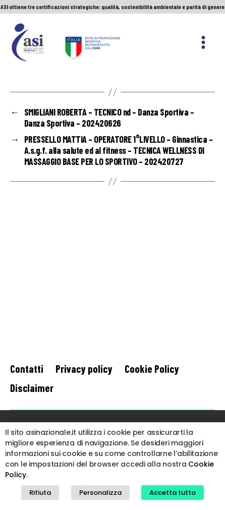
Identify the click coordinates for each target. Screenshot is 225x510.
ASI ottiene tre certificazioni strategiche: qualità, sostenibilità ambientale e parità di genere (112, 6)
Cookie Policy (152, 368)
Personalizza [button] (100, 492)
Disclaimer (31, 387)
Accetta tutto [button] (172, 492)
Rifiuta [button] (40, 492)
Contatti (26, 368)
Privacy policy (83, 368)
